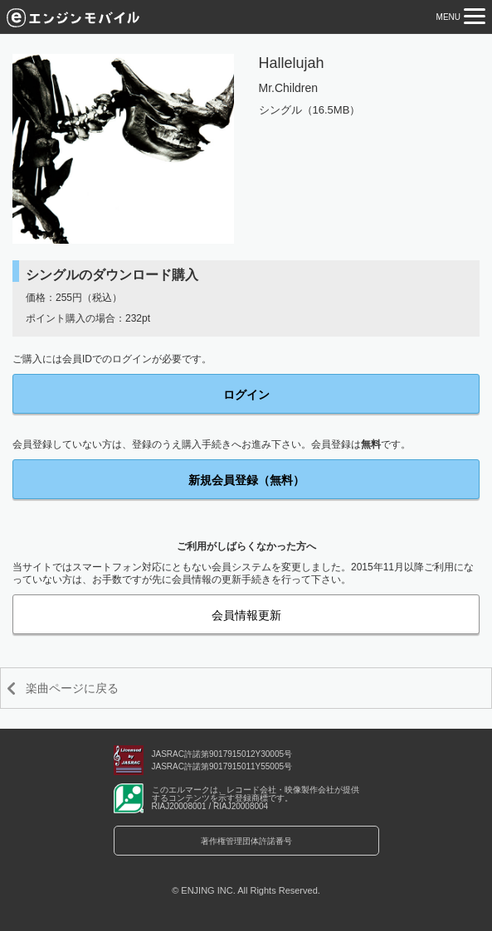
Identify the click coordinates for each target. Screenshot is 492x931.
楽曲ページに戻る (72, 688)
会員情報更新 (246, 615)
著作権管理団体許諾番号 (246, 841)
